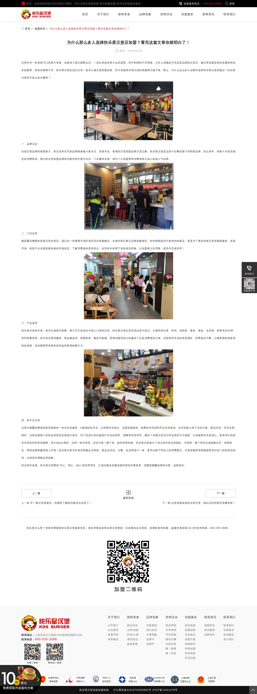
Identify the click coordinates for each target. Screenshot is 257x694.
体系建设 (113, 639)
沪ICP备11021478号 (165, 689)
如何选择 (190, 625)
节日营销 (171, 634)
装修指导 (190, 643)
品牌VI (150, 639)
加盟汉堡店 (36, 427)
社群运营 (171, 643)
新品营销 (171, 625)
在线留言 (228, 630)
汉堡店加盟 (150, 465)
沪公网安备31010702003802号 (132, 689)
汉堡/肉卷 (133, 630)
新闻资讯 (208, 14)
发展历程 (113, 634)
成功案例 (209, 630)
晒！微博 (171, 648)
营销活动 (166, 14)
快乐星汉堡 (28, 240)
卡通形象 (151, 634)
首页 (85, 14)
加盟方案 (190, 639)
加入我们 (228, 639)
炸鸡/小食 (133, 634)
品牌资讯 (209, 634)
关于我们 (103, 14)
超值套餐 (132, 643)
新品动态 (132, 625)
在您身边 (190, 634)
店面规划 (151, 625)
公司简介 (113, 625)
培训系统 (190, 653)
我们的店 (151, 630)
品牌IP (150, 643)
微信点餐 (171, 639)
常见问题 (190, 657)
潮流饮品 (132, 639)
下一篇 (221, 493)
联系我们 (229, 14)
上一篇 (36, 493)
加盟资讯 (40, 28)
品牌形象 (145, 14)
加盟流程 (190, 630)
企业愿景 (113, 630)
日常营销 (171, 630)
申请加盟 (190, 648)
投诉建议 (228, 634)
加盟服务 (187, 14)
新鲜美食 (124, 14)
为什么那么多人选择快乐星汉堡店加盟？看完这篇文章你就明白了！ (90, 28)
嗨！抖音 (171, 653)
